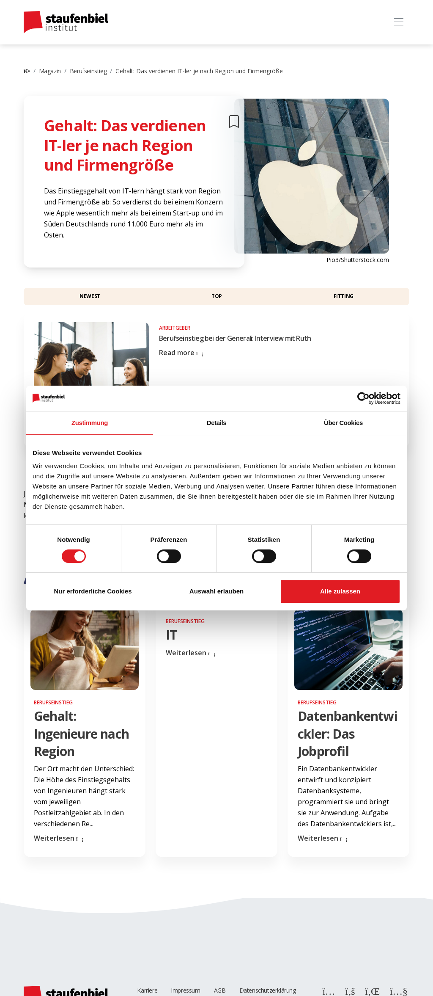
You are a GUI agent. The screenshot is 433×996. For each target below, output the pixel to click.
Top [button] (216, 296)
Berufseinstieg (88, 71)
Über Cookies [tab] (343, 422)
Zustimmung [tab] (89, 422)
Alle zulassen (340, 591)
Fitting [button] (344, 296)
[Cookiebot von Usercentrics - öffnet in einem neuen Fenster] (363, 398)
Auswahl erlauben (216, 591)
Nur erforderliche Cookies (93, 591)
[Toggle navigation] (398, 22)
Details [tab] (216, 422)
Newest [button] (89, 296)
